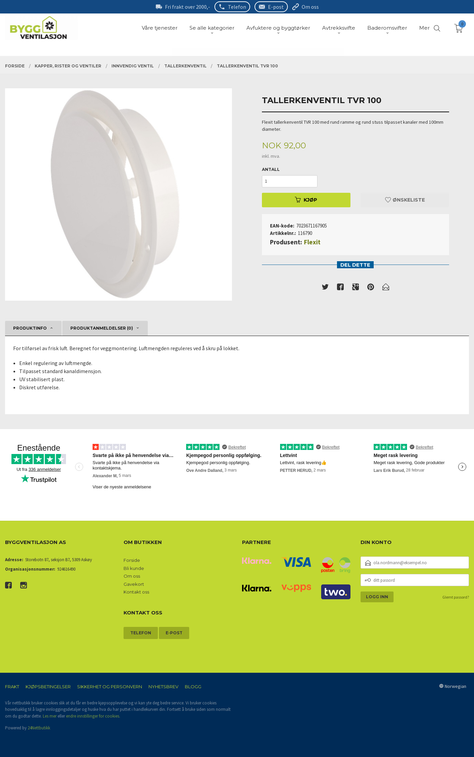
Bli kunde (134, 568)
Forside (132, 560)
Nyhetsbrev (163, 686)
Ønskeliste (405, 200)
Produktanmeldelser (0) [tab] (101, 328)
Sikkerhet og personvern (109, 686)
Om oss (310, 6)
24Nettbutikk (39, 728)
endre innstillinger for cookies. (93, 716)
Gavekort (134, 584)
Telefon (237, 6)
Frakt (12, 686)
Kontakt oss (136, 592)
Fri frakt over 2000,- (187, 6)
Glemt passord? (455, 597)
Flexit (312, 242)
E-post (276, 6)
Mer (424, 28)
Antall (271, 169)
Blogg (193, 686)
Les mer (50, 716)
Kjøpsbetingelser (48, 686)
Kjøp (306, 200)
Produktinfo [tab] (30, 328)
